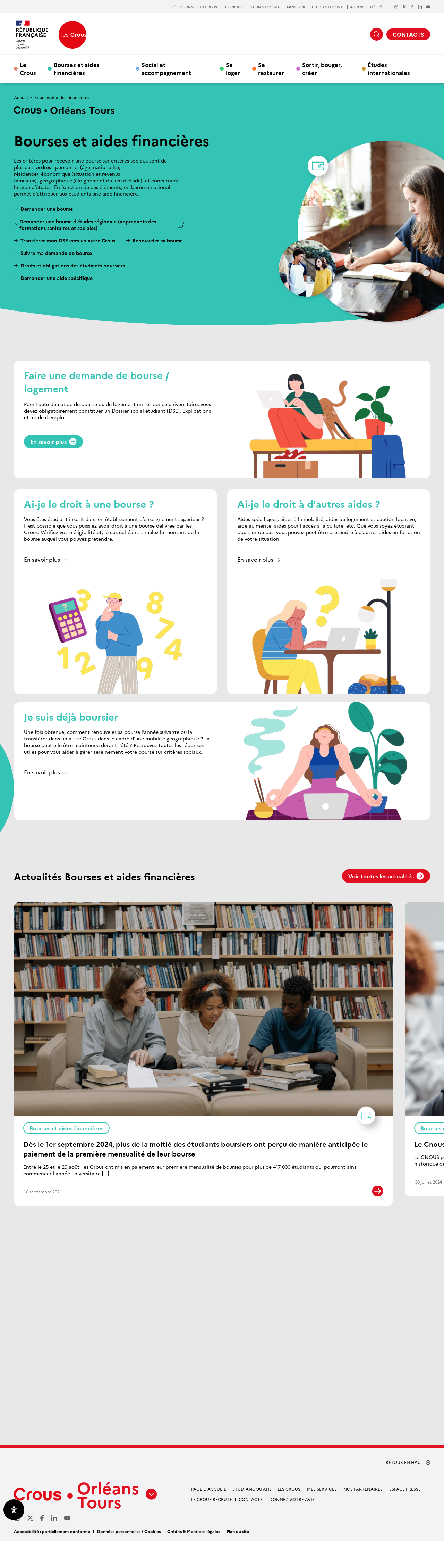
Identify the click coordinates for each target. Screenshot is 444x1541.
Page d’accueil (208, 1489)
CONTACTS (408, 34)
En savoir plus (53, 441)
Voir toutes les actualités (386, 876)
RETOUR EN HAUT (405, 1462)
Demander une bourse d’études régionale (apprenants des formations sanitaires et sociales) (87, 224)
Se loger (233, 68)
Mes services (322, 1489)
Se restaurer (271, 68)
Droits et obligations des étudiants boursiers (72, 265)
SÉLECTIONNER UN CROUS (194, 7)
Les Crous (289, 1489)
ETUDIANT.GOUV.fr (265, 7)
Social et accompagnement (166, 68)
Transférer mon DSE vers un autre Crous (67, 240)
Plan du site (238, 1531)
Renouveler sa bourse (158, 240)
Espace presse (405, 1489)
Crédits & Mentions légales (193, 1531)
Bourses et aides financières (77, 68)
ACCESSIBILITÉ (366, 7)
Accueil (21, 97)
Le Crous (28, 68)
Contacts (251, 1499)
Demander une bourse (46, 209)
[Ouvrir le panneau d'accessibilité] (13, 1509)
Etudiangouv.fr (251, 1489)
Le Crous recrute (211, 1499)
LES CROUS (232, 7)
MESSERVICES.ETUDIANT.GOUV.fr (315, 7)
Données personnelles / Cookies (129, 1531)
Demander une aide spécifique (56, 278)
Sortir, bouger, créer (322, 68)
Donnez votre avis (292, 1499)
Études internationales (389, 68)
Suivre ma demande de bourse (56, 253)
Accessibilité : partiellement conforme (52, 1531)
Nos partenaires (363, 1489)
